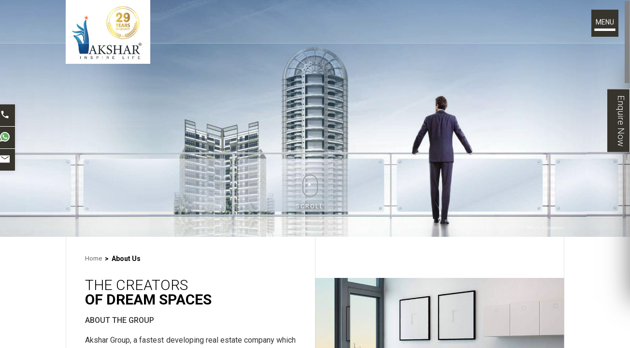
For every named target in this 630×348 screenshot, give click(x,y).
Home (93, 258)
